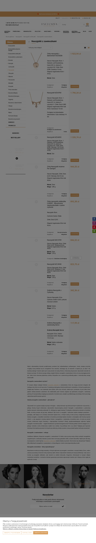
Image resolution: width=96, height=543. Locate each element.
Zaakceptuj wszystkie (40, 532)
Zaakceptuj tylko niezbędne (12, 532)
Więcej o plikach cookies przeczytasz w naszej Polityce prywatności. (24, 529)
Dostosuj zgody (27, 532)
